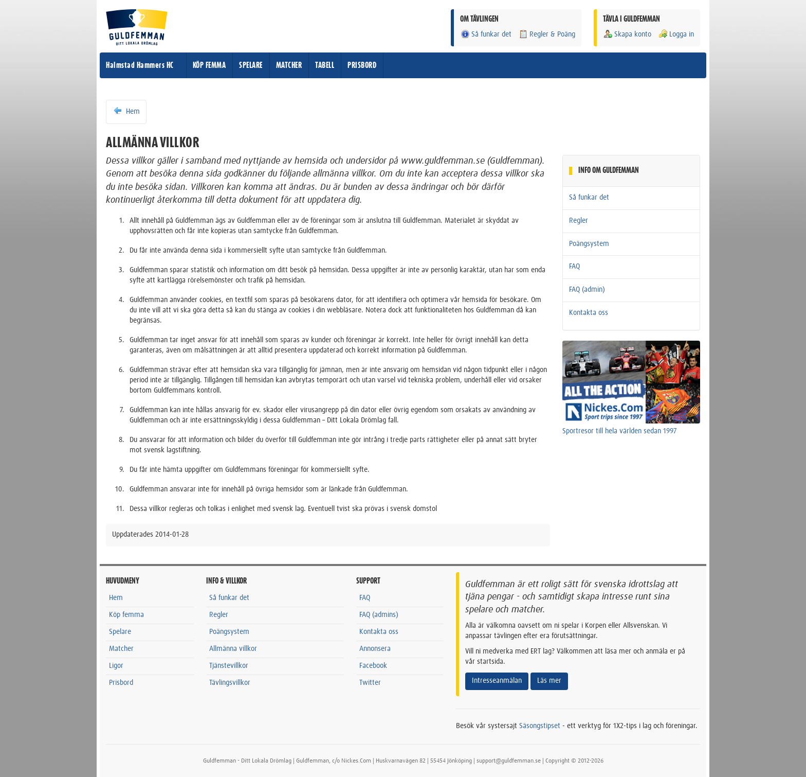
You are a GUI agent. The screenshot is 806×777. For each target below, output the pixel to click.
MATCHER (289, 65)
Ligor (116, 665)
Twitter (370, 682)
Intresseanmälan (497, 680)
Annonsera (375, 648)
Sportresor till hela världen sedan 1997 (619, 431)
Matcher (121, 648)
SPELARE (251, 65)
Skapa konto (627, 34)
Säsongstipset (539, 726)
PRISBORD (361, 65)
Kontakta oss (588, 312)
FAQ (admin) (587, 289)
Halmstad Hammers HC (140, 65)
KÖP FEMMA (209, 65)
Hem (126, 111)
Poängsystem (589, 244)
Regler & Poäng (546, 34)
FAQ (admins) (378, 615)
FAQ (574, 266)
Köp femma (126, 615)
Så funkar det (485, 34)
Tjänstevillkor (228, 665)
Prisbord (121, 682)
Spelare (120, 631)
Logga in (676, 34)
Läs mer (549, 680)
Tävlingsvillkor (229, 682)
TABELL (324, 65)
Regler (578, 220)
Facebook (373, 665)
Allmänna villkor (233, 648)
